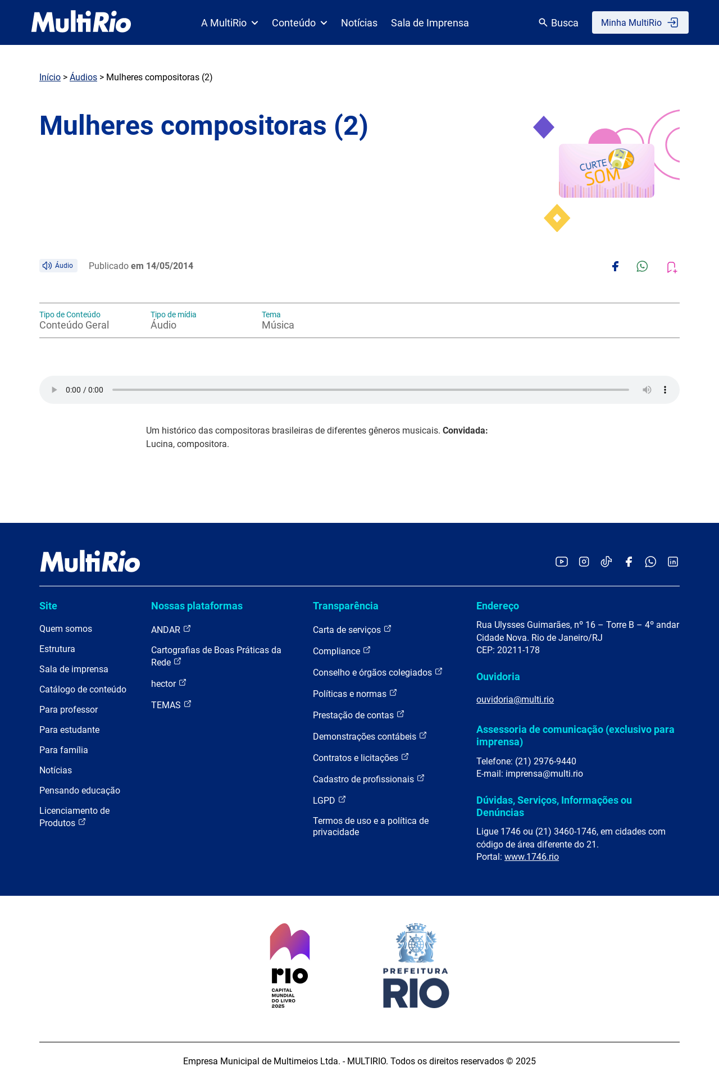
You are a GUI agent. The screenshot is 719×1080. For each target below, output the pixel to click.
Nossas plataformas (197, 606)
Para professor (68, 709)
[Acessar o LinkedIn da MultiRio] (673, 562)
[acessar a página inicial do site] (81, 22)
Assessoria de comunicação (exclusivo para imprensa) (575, 735)
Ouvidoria (498, 676)
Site (48, 606)
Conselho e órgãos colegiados (378, 672)
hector (169, 683)
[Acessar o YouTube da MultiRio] (561, 562)
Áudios (83, 77)
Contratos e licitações (361, 757)
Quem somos (65, 628)
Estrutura (57, 649)
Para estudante (69, 729)
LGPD (330, 800)
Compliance (342, 651)
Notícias (359, 23)
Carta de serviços (352, 629)
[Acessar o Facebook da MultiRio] (628, 562)
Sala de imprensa (73, 669)
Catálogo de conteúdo (82, 689)
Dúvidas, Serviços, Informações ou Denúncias (554, 806)
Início (50, 77)
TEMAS (171, 704)
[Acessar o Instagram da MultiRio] (584, 562)
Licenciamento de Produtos (74, 816)
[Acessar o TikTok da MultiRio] (606, 562)
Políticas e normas (355, 693)
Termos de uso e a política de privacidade (371, 826)
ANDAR (171, 629)
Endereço (497, 606)
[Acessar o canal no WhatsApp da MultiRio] (651, 562)
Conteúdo (299, 23)
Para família (63, 750)
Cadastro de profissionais (369, 779)
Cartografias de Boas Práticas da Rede (216, 656)
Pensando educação (79, 790)
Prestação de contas (359, 715)
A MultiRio (229, 23)
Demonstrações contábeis (370, 736)
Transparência (346, 606)
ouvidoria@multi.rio (515, 699)
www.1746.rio (531, 856)
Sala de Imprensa (430, 23)
